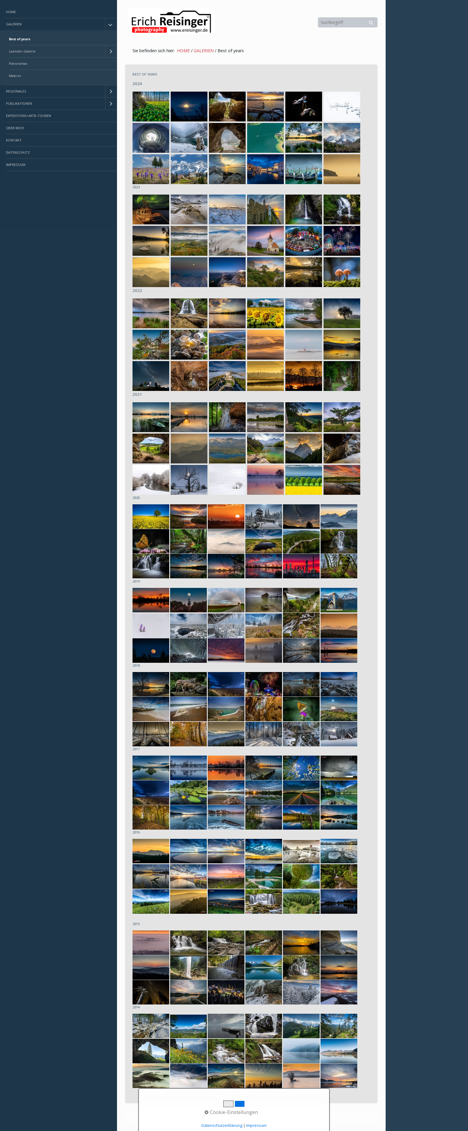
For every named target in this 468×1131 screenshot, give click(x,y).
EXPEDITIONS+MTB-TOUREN (28, 115)
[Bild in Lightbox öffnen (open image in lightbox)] (151, 106)
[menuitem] (58, 12)
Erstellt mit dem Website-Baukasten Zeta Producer (227, 1117)
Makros (15, 75)
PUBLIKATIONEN (19, 103)
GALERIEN (13, 24)
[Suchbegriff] (348, 22)
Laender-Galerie (22, 51)
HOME (11, 12)
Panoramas (18, 63)
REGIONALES (16, 91)
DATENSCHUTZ (18, 152)
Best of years (19, 39)
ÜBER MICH (15, 128)
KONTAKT (13, 140)
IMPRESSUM (15, 164)
